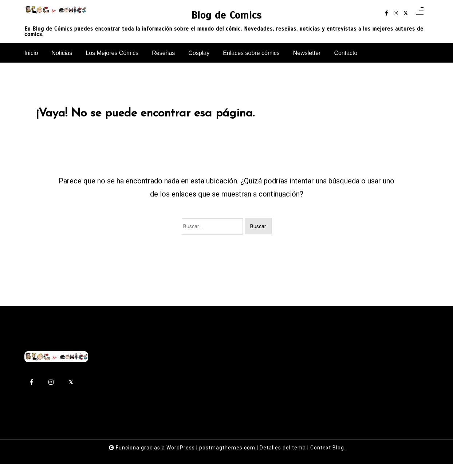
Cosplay (198, 53)
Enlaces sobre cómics (251, 53)
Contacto (345, 53)
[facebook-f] (386, 13)
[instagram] (396, 13)
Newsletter (307, 53)
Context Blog (327, 448)
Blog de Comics (226, 15)
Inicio (31, 53)
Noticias (61, 53)
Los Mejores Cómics (112, 53)
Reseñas (163, 53)
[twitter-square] (405, 13)
